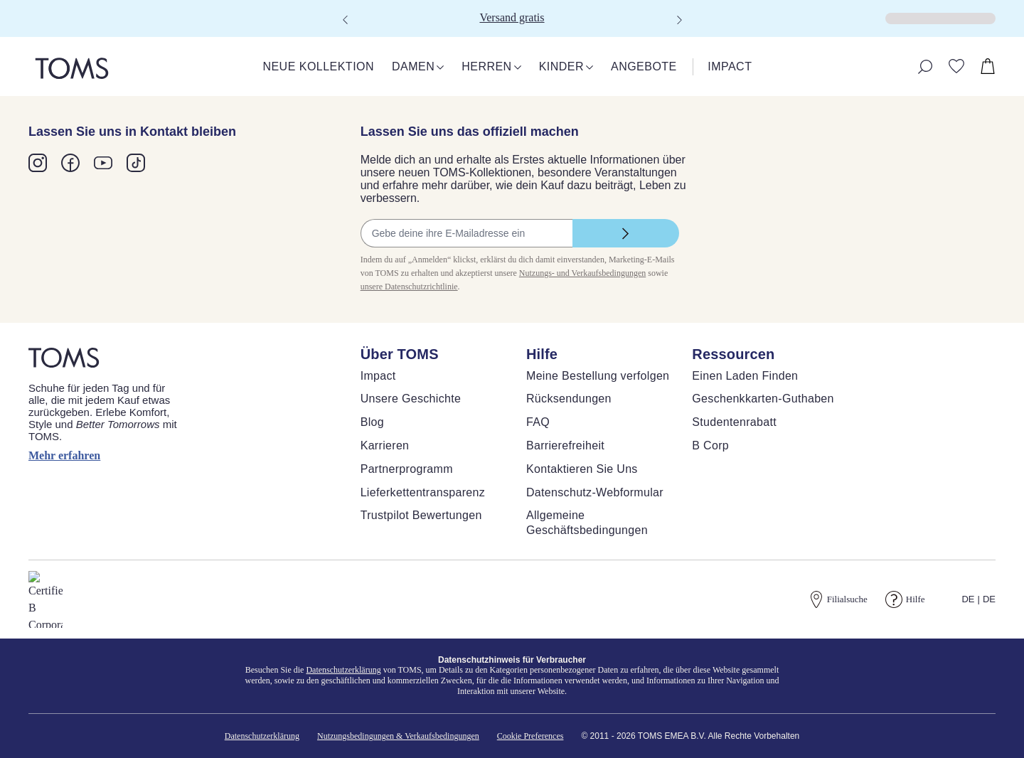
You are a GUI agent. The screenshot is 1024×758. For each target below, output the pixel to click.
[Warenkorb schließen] (18, 40)
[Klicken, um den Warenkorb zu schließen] (11, 28)
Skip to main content (53, 12)
